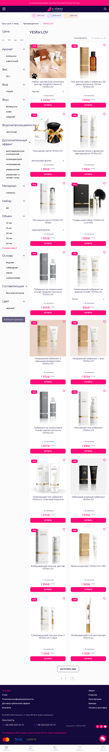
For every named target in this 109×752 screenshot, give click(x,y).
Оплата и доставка (98, 708)
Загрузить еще (68, 669)
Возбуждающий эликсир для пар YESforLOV (48, 567)
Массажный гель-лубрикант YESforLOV (88, 429)
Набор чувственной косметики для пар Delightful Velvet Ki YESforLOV (48, 84)
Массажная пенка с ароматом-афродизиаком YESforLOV (88, 152)
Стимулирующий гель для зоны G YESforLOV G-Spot (48, 636)
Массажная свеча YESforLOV (48, 151)
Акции (92, 691)
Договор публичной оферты (16, 703)
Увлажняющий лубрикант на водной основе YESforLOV (88, 290)
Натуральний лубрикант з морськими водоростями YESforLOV (48, 361)
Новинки (93, 695)
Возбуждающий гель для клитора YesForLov (88, 636)
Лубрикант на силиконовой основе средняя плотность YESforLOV (48, 292)
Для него (54, 15)
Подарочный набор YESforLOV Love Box (88, 221)
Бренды (92, 703)
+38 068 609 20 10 (13, 724)
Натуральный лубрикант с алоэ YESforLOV (88, 359)
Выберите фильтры (13, 319)
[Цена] (9, 40)
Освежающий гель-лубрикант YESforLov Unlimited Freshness (48, 498)
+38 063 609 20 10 (45, 724)
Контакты (6, 708)
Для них (70, 15)
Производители (31, 23)
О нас (5, 695)
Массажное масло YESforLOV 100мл (48, 221)
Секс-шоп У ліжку (10, 23)
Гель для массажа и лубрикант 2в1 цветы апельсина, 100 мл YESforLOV (88, 84)
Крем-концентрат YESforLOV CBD (88, 566)
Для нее (38, 15)
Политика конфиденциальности (18, 699)
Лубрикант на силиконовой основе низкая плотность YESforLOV (48, 430)
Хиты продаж (95, 699)
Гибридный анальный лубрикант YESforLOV (88, 498)
